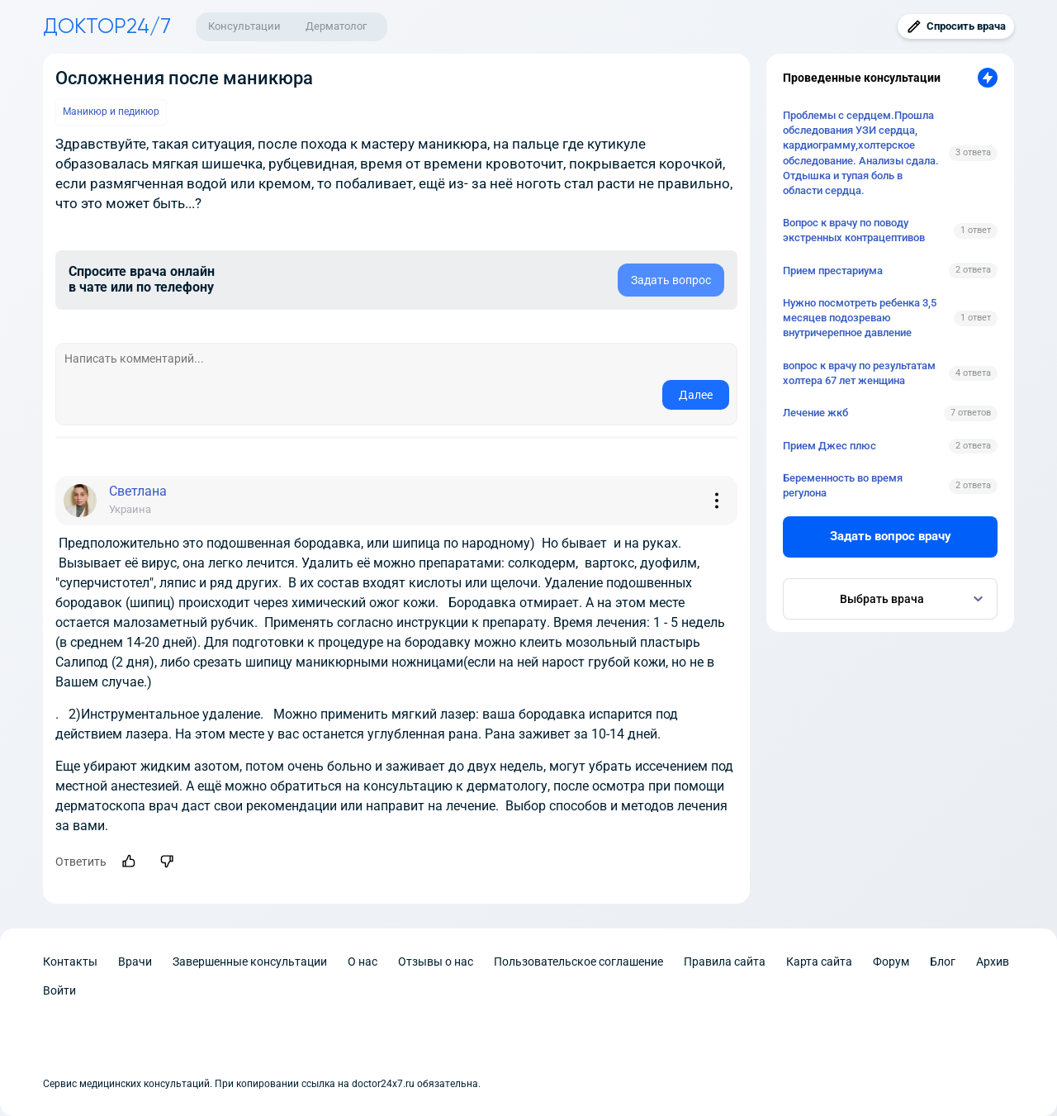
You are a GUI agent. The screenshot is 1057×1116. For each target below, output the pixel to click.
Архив (992, 961)
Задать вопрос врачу (890, 536)
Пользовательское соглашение (578, 961)
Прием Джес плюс (829, 445)
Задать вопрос (671, 280)
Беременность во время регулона (843, 485)
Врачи (135, 961)
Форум (891, 961)
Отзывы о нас (435, 961)
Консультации (244, 26)
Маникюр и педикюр (111, 111)
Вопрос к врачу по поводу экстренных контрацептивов (854, 230)
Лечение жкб (815, 412)
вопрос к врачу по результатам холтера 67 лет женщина (859, 373)
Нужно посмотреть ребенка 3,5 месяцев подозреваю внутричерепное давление (859, 318)
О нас (362, 961)
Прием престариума (833, 270)
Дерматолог (336, 26)
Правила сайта (724, 961)
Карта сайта (819, 961)
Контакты (70, 961)
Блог (942, 961)
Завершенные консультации (250, 961)
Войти (59, 990)
